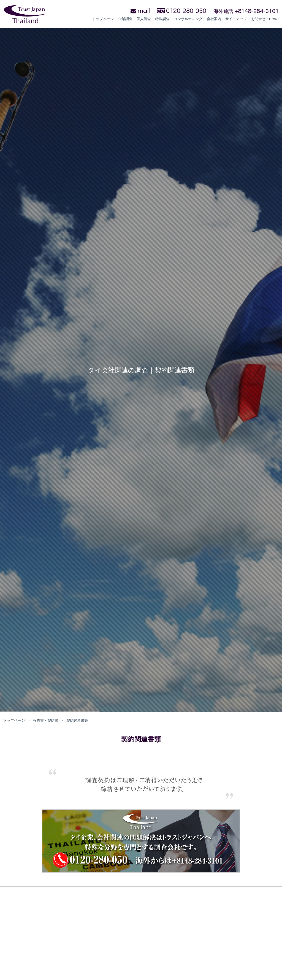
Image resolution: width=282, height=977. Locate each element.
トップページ (103, 19)
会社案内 (214, 19)
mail (140, 10)
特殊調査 (162, 19)
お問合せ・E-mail (265, 19)
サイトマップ (236, 19)
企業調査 (125, 19)
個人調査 (144, 19)
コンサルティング (188, 19)
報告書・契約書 (45, 720)
